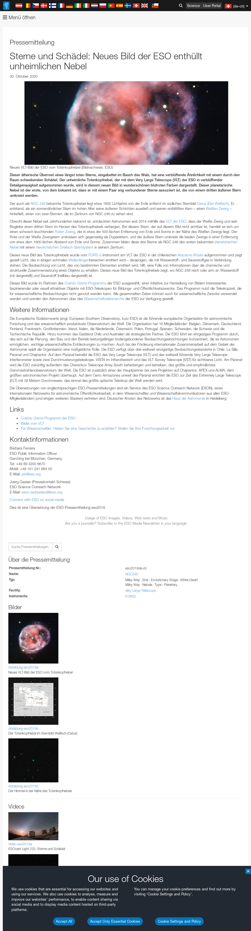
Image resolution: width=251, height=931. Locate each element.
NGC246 (131, 574)
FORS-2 (94, 255)
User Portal (212, 5)
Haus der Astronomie (188, 398)
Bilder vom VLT (32, 423)
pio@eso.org (31, 474)
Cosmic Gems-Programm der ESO (48, 418)
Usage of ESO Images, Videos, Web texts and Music (126, 518)
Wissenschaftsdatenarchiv (104, 298)
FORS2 (130, 596)
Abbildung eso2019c (23, 786)
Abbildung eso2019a (23, 667)
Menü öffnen (19, 17)
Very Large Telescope (140, 590)
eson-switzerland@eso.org (42, 492)
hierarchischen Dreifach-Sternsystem (64, 247)
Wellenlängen (79, 260)
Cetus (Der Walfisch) (213, 203)
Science (193, 5)
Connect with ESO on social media (37, 499)
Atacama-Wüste (190, 255)
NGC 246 (38, 203)
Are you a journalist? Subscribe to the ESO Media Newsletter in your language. (126, 523)
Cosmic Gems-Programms (85, 283)
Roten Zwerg (65, 231)
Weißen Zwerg (217, 208)
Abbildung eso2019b (23, 728)
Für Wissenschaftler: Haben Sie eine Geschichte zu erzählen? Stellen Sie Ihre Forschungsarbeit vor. (98, 428)
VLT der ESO (176, 221)
